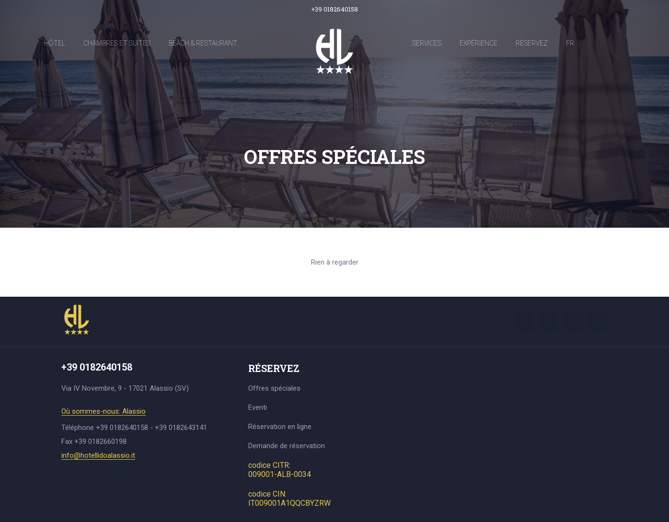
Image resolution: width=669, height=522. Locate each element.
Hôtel (54, 43)
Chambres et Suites (116, 43)
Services (426, 43)
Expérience (478, 43)
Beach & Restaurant (203, 43)
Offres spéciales (274, 388)
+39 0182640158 (334, 9)
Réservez (532, 43)
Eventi (257, 407)
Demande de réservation (286, 445)
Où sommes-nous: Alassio (103, 411)
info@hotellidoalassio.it (98, 456)
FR (570, 43)
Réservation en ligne (279, 426)
